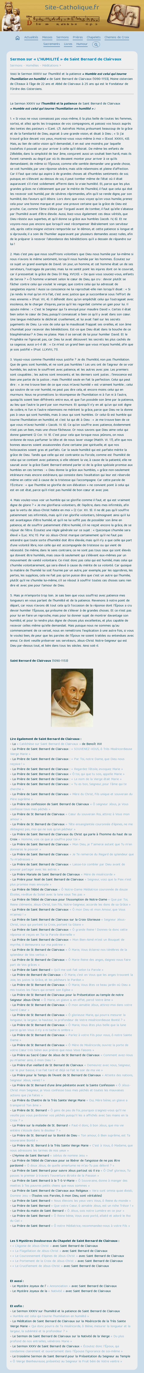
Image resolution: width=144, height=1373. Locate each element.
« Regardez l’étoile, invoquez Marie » (97, 769)
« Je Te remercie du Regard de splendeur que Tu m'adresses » (72, 857)
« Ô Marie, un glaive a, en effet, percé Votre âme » (77, 1000)
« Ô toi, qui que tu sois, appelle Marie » (97, 774)
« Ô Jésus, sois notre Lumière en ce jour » (94, 1211)
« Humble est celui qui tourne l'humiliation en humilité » (49, 1316)
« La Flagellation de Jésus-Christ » (37, 1251)
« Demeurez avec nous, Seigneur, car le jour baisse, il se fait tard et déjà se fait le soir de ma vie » (70, 1068)
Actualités (31, 38)
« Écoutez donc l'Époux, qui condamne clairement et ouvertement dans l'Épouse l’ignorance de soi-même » (66, 1349)
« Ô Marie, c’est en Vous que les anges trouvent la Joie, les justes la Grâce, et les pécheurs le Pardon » (71, 977)
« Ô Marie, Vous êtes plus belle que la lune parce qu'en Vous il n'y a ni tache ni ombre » (68, 1027)
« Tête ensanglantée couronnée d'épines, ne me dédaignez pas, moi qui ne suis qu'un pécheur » (71, 827)
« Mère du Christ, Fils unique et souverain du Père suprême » (71, 797)
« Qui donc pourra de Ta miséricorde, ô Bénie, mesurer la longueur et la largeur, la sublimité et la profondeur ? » (70, 1329)
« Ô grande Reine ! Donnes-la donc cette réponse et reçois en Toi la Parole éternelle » (68, 932)
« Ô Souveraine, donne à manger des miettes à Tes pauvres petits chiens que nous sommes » (68, 1183)
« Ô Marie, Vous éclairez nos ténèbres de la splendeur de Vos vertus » (68, 952)
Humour (82, 44)
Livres (68, 44)
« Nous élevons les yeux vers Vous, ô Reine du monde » (91, 1201)
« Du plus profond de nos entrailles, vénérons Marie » (67, 1339)
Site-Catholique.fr (72, 8)
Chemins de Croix (117, 38)
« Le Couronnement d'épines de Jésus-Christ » (45, 1256)
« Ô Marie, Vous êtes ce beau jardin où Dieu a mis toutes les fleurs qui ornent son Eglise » (70, 987)
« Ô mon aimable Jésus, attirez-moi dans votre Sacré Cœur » (71, 1007)
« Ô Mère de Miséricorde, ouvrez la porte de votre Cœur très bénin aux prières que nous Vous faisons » (69, 1048)
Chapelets (94, 38)
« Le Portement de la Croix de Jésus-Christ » (45, 1261)
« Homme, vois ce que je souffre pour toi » (49, 840)
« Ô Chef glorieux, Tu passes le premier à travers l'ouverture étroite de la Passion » (70, 1173)
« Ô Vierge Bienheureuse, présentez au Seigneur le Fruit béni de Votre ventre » (66, 1362)
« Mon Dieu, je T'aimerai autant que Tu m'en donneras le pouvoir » (71, 847)
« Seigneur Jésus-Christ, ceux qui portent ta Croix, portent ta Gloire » (68, 922)
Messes (47, 38)
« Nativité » (56, 1291)
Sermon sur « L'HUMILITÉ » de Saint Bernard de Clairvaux (65, 59)
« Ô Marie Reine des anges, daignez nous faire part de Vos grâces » (70, 962)
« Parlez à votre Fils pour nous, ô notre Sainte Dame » (71, 1038)
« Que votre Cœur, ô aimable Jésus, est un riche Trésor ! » (92, 1206)
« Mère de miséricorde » (98, 875)
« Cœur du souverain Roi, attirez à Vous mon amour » (70, 817)
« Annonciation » (58, 1286)
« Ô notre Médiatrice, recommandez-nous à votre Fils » (90, 1226)
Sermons (62, 38)
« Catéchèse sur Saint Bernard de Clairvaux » (49, 744)
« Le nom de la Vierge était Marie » (96, 779)
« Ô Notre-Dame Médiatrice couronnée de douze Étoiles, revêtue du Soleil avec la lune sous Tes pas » (69, 892)
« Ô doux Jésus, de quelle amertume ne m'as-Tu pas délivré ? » (69, 1166)
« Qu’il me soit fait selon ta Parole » (77, 970)
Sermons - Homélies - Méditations (34, 66)
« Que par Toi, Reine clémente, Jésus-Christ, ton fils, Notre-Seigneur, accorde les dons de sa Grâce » (70, 902)
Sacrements (51, 44)
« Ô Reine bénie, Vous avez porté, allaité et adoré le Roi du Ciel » (70, 1218)
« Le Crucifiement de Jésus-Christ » (38, 1266)
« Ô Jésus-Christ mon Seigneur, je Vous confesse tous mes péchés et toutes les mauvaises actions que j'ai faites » (70, 1091)
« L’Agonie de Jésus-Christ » (32, 1246)
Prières (78, 38)
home (17, 38)
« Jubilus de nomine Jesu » (69, 1156)
